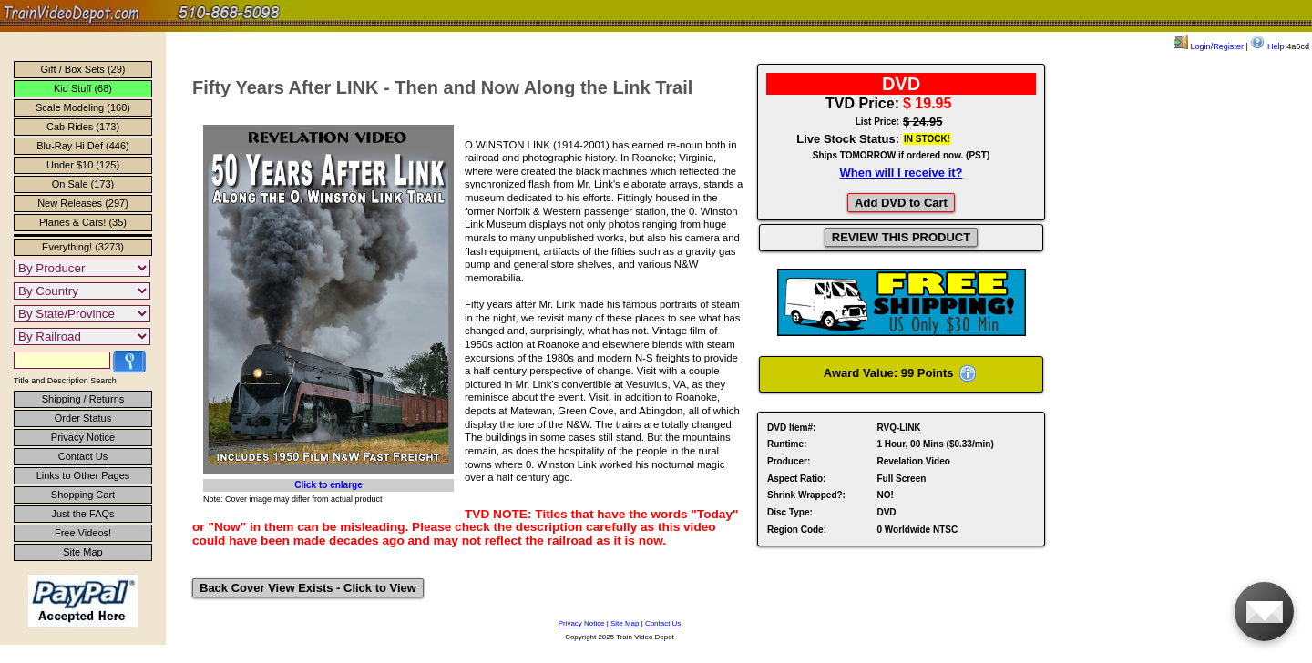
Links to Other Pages (83, 475)
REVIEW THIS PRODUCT (901, 237)
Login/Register (1209, 46)
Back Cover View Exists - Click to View (308, 588)
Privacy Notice (83, 437)
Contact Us (83, 456)
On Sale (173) (83, 183)
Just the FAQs (82, 513)
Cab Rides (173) (82, 126)
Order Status (83, 418)
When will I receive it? (900, 172)
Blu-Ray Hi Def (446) (82, 145)
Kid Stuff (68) (83, 88)
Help (1267, 46)
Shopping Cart (83, 494)
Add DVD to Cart (901, 202)
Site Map (82, 551)
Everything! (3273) (83, 246)
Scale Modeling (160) (83, 107)
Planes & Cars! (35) (83, 222)
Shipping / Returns (83, 398)
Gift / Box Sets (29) (83, 69)
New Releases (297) (82, 203)
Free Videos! (83, 532)
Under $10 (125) (82, 164)
